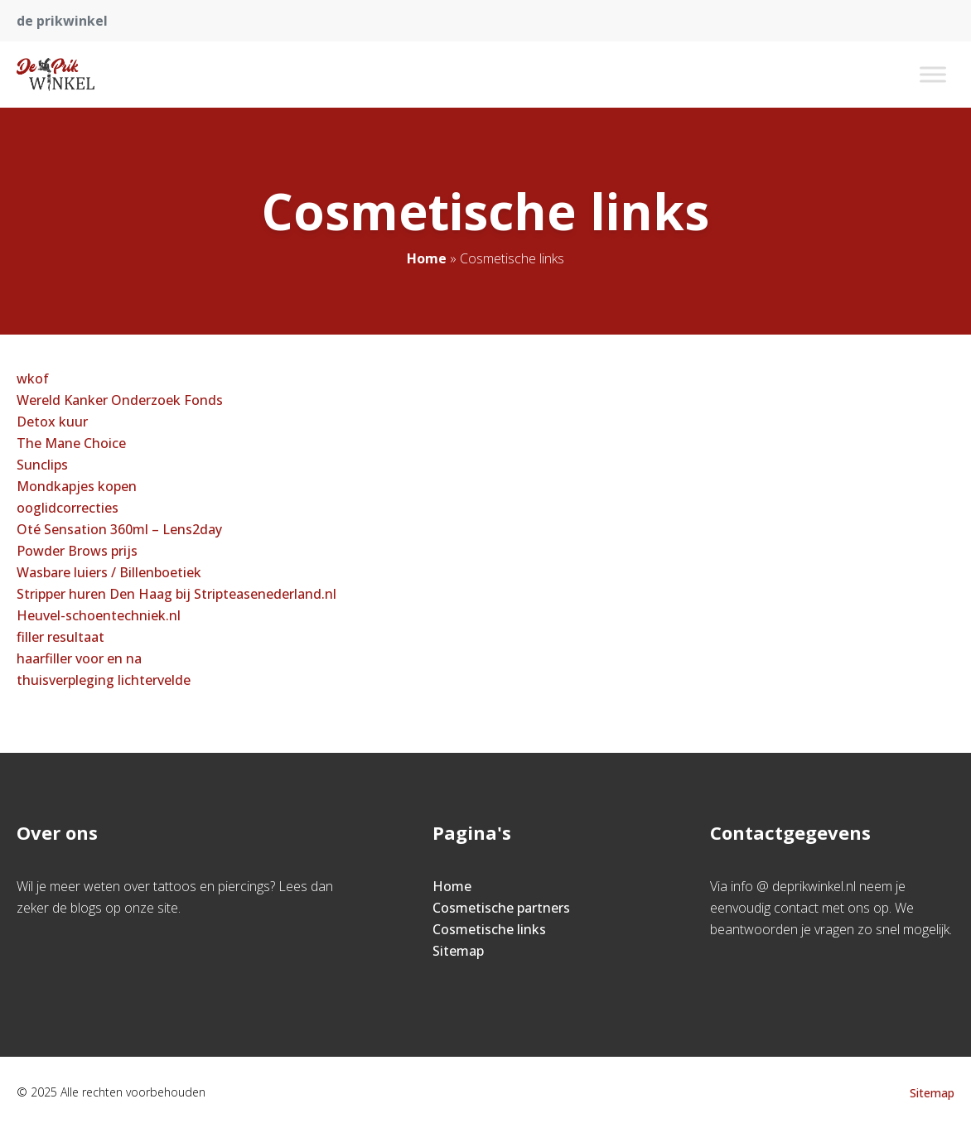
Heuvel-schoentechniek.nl (99, 615)
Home (427, 258)
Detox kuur (52, 421)
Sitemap (458, 951)
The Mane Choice (71, 443)
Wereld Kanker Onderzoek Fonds (120, 400)
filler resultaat (60, 637)
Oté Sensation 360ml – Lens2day (119, 529)
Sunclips (42, 465)
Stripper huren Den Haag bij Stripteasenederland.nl (176, 594)
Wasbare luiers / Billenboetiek (109, 572)
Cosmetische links (489, 929)
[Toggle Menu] (933, 74)
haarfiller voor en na (79, 658)
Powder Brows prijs (77, 551)
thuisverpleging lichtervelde (104, 680)
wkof (33, 378)
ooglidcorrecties (67, 508)
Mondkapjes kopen (77, 486)
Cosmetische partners (501, 908)
